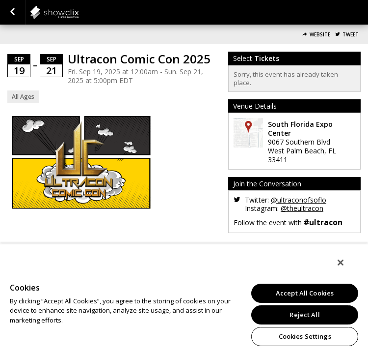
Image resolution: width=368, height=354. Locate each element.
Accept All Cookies (305, 293)
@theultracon (302, 208)
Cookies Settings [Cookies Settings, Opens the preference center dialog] (305, 336)
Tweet (350, 34)
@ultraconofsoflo (298, 200)
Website (320, 34)
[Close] (347, 269)
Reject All (304, 314)
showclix (78, 12)
